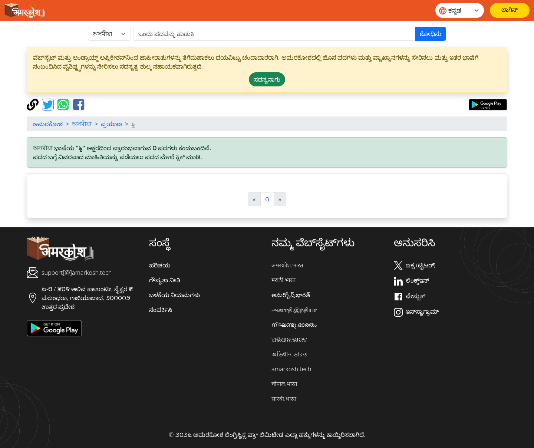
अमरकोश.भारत (287, 265)
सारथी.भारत (283, 399)
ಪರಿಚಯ (159, 265)
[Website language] (459, 10)
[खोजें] (274, 34)
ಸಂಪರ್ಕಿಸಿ (160, 310)
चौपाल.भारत (284, 384)
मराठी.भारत (283, 280)
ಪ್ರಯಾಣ (111, 124)
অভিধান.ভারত (289, 354)
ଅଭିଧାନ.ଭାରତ (289, 339)
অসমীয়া (82, 124)
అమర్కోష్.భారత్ (290, 295)
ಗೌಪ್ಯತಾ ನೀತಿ (164, 280)
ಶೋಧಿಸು (430, 34)
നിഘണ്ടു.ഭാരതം (294, 324)
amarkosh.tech (291, 369)
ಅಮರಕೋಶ (48, 124)
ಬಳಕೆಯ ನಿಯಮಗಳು (174, 295)
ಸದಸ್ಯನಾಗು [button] (267, 79)
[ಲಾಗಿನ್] (510, 10)
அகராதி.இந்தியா (294, 310)
